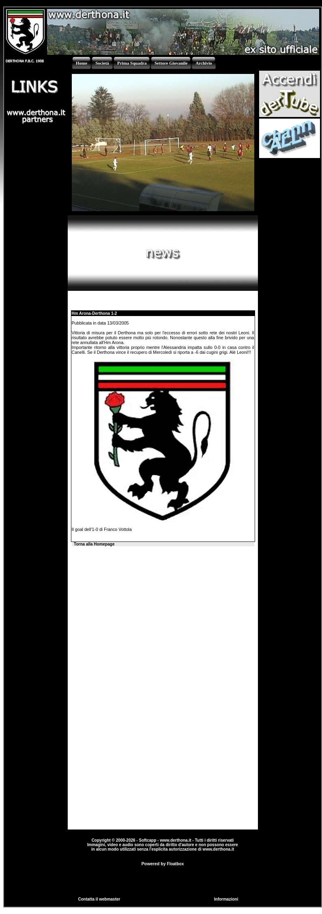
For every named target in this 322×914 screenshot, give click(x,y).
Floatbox (175, 864)
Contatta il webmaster (99, 899)
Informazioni (226, 899)
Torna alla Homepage (94, 544)
